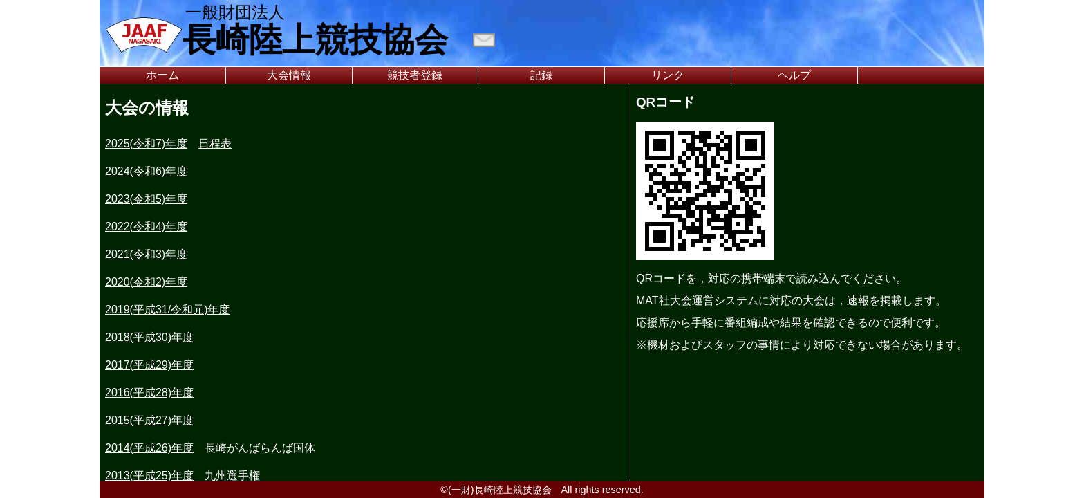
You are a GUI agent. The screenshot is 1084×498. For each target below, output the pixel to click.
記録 (541, 75)
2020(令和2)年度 (146, 282)
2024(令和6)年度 (146, 171)
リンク (667, 75)
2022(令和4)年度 (146, 226)
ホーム (162, 75)
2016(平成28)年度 (149, 392)
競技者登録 (414, 75)
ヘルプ (794, 75)
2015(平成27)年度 (149, 420)
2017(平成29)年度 (149, 365)
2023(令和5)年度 (146, 199)
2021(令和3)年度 (146, 254)
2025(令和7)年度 (146, 143)
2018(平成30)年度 (149, 337)
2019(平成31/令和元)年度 (167, 309)
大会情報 (289, 75)
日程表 (215, 143)
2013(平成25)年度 (149, 475)
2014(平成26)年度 (149, 448)
